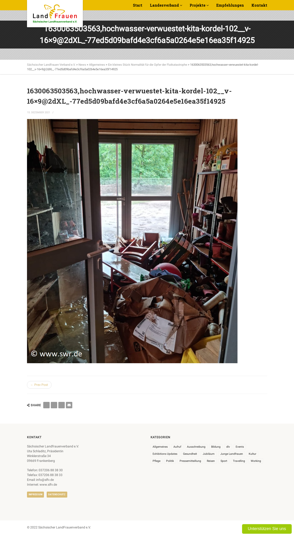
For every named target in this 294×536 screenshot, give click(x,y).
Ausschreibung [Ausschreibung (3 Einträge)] (196, 446)
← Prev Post (39, 385)
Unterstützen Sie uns (267, 528)
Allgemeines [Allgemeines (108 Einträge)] (160, 446)
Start (137, 5)
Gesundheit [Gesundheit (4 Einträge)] (190, 453)
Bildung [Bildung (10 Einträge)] (216, 446)
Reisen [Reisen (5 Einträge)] (211, 461)
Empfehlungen (230, 5)
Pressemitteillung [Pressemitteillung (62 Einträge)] (190, 461)
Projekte (197, 5)
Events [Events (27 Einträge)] (240, 446)
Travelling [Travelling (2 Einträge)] (239, 461)
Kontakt (259, 5)
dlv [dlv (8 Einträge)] (228, 446)
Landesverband (164, 5)
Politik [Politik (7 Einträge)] (170, 461)
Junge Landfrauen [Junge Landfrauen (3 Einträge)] (231, 453)
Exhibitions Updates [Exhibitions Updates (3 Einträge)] (165, 453)
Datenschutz (56, 494)
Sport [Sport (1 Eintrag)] (224, 461)
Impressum (36, 494)
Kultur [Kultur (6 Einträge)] (252, 453)
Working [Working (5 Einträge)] (256, 461)
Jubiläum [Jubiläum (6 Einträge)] (209, 453)
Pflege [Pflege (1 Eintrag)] (156, 461)
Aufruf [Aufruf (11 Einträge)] (177, 446)
